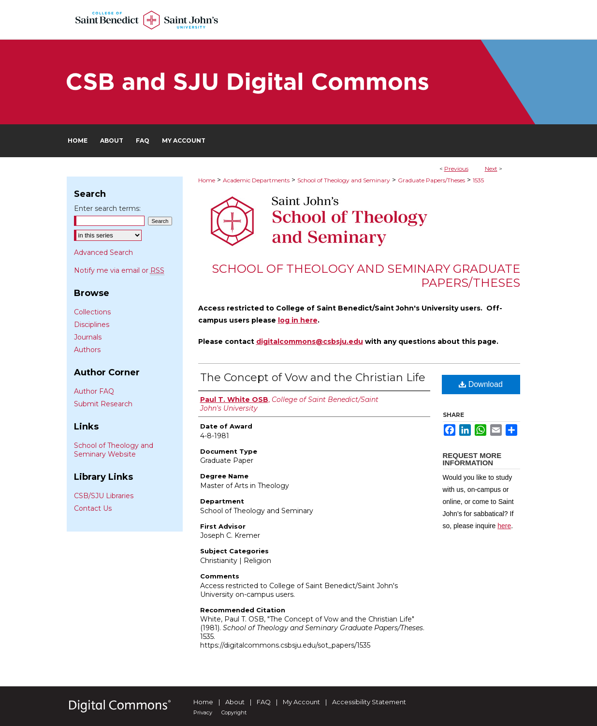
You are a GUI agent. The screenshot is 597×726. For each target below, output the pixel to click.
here (504, 526)
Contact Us (93, 508)
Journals (88, 337)
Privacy (202, 712)
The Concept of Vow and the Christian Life (312, 377)
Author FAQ (94, 391)
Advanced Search (103, 252)
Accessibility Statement (369, 702)
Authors (87, 349)
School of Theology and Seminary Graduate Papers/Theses (366, 276)
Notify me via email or (119, 270)
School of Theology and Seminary (343, 180)
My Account (301, 702)
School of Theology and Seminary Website (113, 450)
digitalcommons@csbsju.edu (309, 341)
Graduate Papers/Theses (431, 180)
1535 (478, 180)
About (235, 702)
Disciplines (91, 324)
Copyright (234, 712)
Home (206, 180)
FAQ (264, 702)
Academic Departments (256, 180)
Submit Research (103, 404)
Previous (456, 168)
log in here (298, 320)
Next (491, 168)
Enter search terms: (107, 208)
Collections (92, 312)
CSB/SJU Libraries (103, 495)
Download (481, 384)
